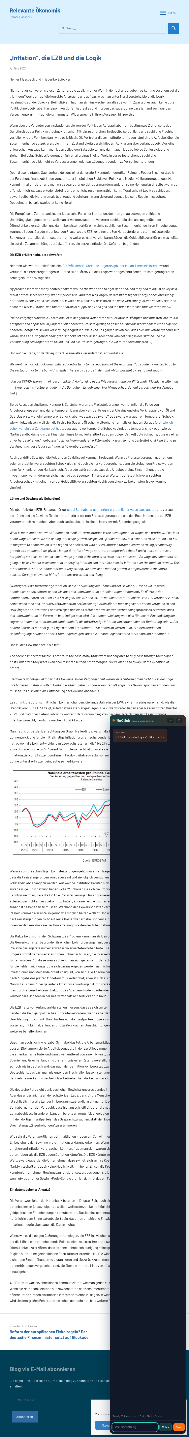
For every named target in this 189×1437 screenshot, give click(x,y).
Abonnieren (24, 1416)
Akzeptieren (109, 1425)
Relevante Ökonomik (35, 10)
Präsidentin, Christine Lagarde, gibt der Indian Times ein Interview (115, 266)
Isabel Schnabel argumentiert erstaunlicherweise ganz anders (111, 509)
